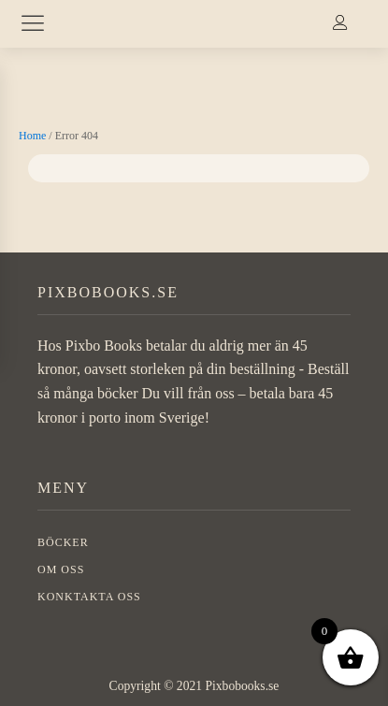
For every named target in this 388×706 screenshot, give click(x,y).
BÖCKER (63, 542)
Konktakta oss (89, 596)
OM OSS (60, 569)
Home (32, 135)
